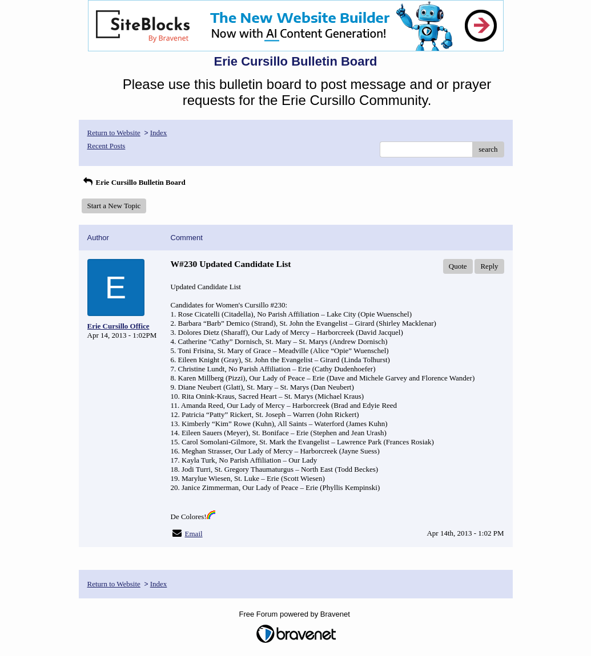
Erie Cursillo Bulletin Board (134, 182)
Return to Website (113, 132)
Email (194, 533)
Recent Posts (106, 145)
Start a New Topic (114, 205)
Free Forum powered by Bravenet (295, 614)
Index (158, 132)
